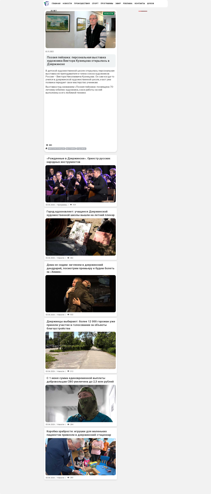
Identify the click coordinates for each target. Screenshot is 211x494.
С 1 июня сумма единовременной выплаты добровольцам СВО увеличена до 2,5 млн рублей (80, 379)
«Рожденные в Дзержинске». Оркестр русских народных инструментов (78, 160)
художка (81, 149)
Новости (108, 14)
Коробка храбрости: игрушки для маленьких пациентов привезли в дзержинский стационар (79, 433)
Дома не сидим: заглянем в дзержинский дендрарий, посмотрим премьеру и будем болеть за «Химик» (80, 268)
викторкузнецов (56, 149)
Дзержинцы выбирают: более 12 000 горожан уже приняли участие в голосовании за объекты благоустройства (81, 325)
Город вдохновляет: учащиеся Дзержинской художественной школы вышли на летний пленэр (81, 213)
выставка (70, 149)
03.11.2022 (50, 51)
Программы (62, 205)
